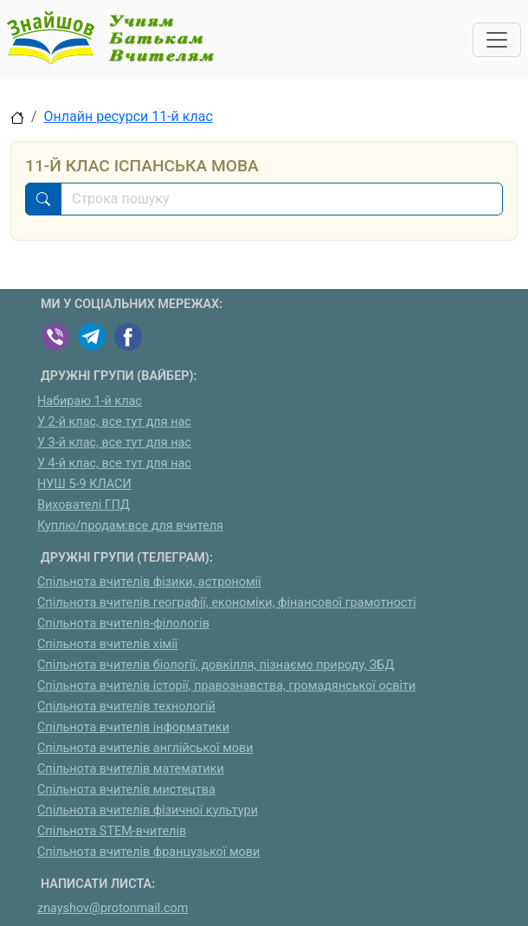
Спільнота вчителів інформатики (133, 727)
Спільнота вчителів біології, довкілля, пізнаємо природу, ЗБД (215, 665)
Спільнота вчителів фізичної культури (147, 810)
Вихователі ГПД (83, 505)
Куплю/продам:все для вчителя (130, 525)
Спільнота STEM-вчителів (111, 831)
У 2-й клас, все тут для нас (114, 422)
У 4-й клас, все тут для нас (114, 463)
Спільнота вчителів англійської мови (145, 748)
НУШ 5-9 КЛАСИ (84, 484)
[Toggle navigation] (497, 40)
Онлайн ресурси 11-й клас (128, 116)
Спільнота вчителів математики (130, 769)
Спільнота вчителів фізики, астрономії (149, 582)
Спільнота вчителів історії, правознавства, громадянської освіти (226, 685)
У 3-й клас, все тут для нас (114, 442)
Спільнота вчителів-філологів (123, 623)
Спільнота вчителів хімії (107, 644)
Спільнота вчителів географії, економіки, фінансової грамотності (226, 602)
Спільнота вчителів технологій (126, 706)
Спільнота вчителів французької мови (148, 852)
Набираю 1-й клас (89, 401)
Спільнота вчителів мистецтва (126, 789)
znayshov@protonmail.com (112, 908)
